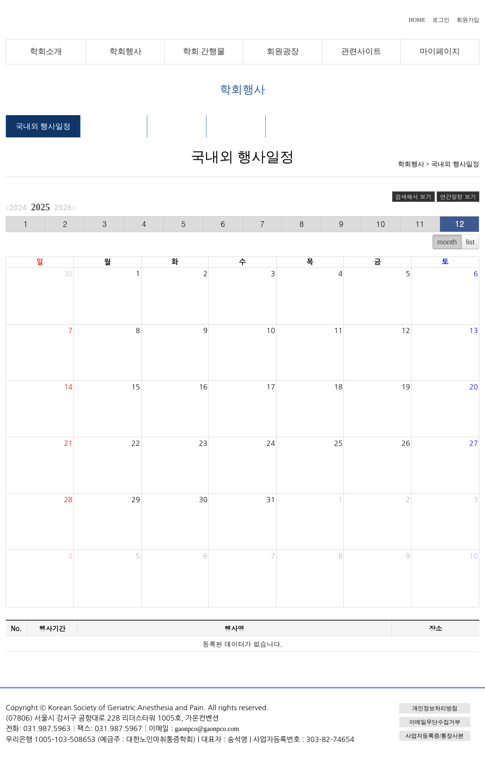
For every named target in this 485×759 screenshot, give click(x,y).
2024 (18, 207)
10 (380, 223)
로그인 (440, 20)
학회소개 (46, 51)
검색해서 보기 (413, 196)
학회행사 (125, 51)
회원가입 (468, 20)
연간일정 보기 (458, 196)
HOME (417, 20)
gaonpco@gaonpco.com (207, 728)
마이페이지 (440, 51)
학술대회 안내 (113, 126)
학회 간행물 (204, 51)
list (470, 242)
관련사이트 (361, 51)
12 (459, 223)
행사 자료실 (177, 126)
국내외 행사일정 (43, 126)
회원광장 (283, 51)
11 (419, 223)
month (447, 242)
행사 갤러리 (236, 126)
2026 (63, 207)
